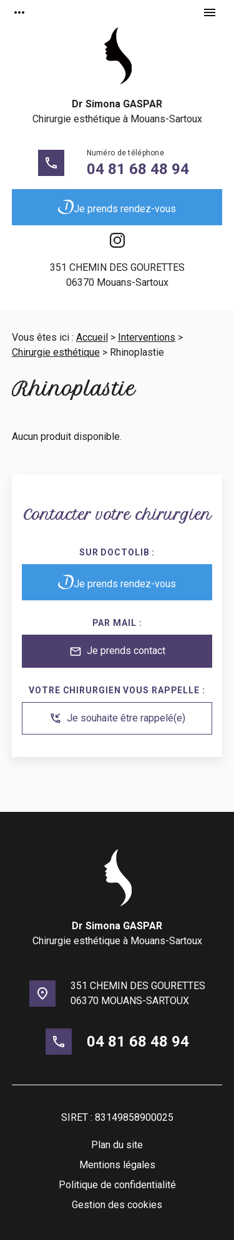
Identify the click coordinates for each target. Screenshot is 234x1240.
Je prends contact (117, 651)
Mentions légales (117, 1165)
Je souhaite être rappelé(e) (117, 718)
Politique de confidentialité (117, 1185)
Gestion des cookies (117, 1205)
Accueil (92, 337)
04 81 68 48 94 (138, 169)
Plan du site (117, 1145)
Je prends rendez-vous (117, 207)
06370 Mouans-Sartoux (117, 274)
